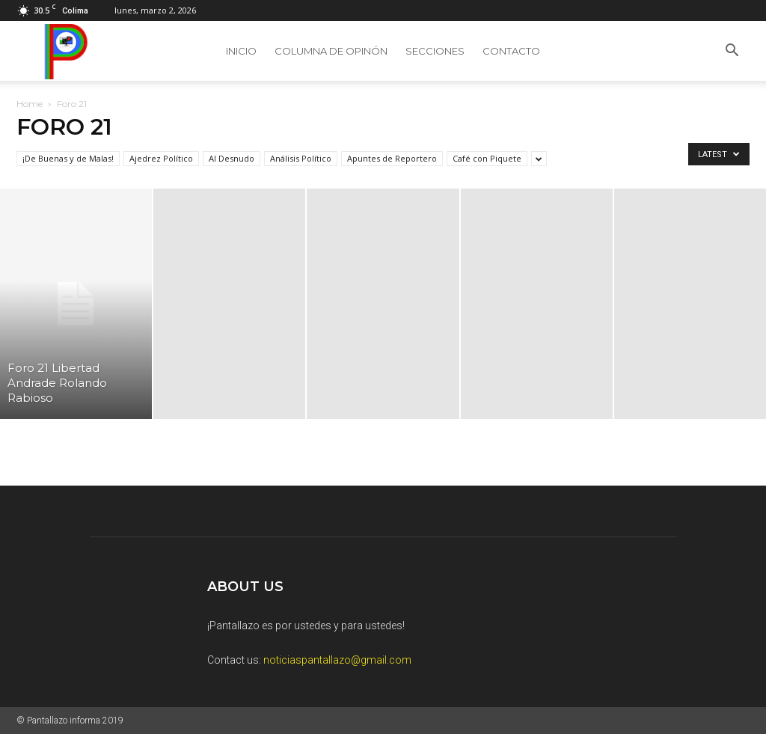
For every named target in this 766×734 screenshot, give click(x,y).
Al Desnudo (231, 158)
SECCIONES (435, 51)
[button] (732, 52)
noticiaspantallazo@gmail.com (337, 660)
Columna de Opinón (331, 51)
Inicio (241, 51)
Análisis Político (300, 158)
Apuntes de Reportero (392, 158)
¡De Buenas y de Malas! (68, 158)
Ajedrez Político (161, 158)
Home (29, 103)
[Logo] (62, 51)
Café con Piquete (487, 158)
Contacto (511, 51)
